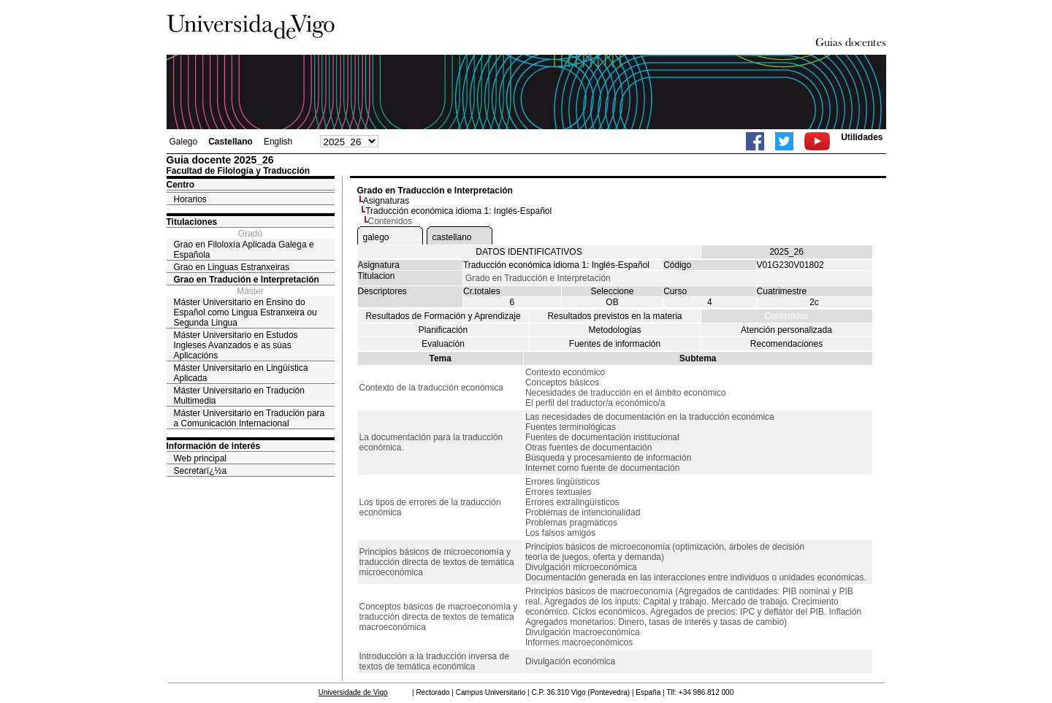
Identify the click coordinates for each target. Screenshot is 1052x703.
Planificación (443, 330)
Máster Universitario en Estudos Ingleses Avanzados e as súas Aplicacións (236, 345)
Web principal (200, 458)
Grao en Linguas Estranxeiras (232, 267)
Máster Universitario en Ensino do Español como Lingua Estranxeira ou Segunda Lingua (245, 312)
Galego (183, 142)
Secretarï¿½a (200, 471)
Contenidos (786, 316)
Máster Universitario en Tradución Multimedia (239, 395)
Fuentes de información (614, 344)
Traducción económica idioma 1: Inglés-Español (458, 211)
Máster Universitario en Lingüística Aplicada (241, 373)
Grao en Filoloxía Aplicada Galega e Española (244, 249)
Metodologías (614, 330)
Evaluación (443, 344)
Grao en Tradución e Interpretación (246, 279)
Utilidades (862, 137)
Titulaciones (192, 222)
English (278, 142)
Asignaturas (386, 201)
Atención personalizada (786, 330)
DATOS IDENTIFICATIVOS (529, 252)
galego (376, 237)
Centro (181, 185)
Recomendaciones (786, 344)
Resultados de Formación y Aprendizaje (442, 316)
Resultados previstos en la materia (614, 316)
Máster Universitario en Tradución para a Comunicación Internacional (249, 418)
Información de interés (214, 446)
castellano (452, 237)
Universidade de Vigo (353, 692)
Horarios (190, 199)
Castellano (230, 142)
